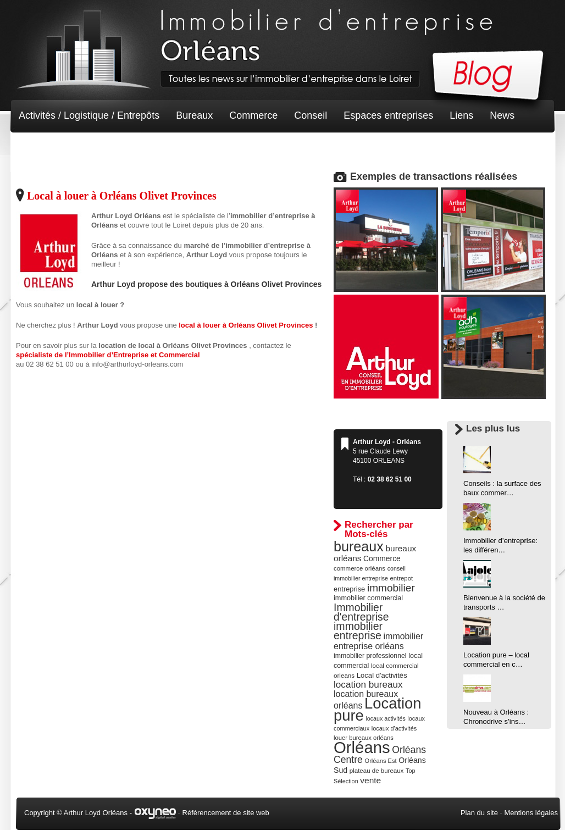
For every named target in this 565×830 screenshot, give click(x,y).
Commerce (253, 115)
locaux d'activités (394, 728)
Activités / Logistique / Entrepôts (89, 115)
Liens (461, 115)
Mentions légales (531, 813)
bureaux (359, 546)
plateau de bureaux (377, 770)
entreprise (349, 589)
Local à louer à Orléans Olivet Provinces (122, 196)
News (502, 115)
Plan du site (479, 813)
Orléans (362, 747)
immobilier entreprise (358, 630)
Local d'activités (382, 675)
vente (370, 780)
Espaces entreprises (388, 115)
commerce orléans (359, 568)
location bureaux (368, 684)
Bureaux (194, 115)
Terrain (99, 148)
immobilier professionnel (370, 656)
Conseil (310, 115)
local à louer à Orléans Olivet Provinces (247, 325)
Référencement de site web (225, 813)
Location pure (378, 709)
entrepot (401, 578)
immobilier (391, 588)
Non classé (43, 148)
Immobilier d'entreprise (361, 612)
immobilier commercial (368, 598)
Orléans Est (380, 760)
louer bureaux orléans (364, 737)
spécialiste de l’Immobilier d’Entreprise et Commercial (108, 355)
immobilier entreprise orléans (378, 641)
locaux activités (385, 718)
